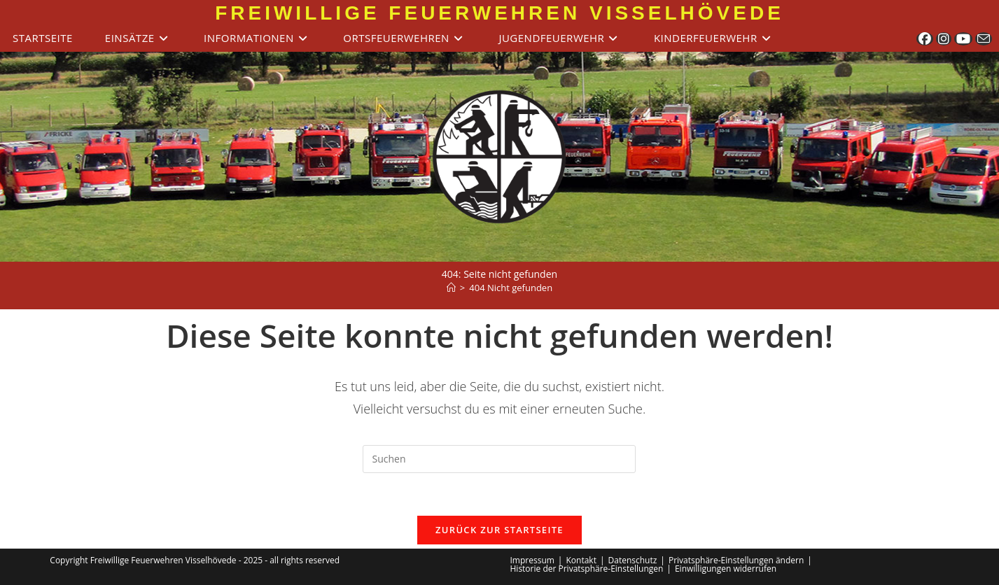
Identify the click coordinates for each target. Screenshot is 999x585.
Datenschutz (632, 560)
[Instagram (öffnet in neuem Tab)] (943, 38)
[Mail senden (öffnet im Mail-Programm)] (983, 38)
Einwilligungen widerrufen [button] (725, 569)
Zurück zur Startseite (499, 529)
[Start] (451, 287)
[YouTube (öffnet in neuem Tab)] (963, 38)
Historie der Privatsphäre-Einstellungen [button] (587, 569)
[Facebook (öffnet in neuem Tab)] (924, 38)
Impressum (532, 560)
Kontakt (581, 560)
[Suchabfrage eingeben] (499, 459)
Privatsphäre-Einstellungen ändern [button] (736, 560)
